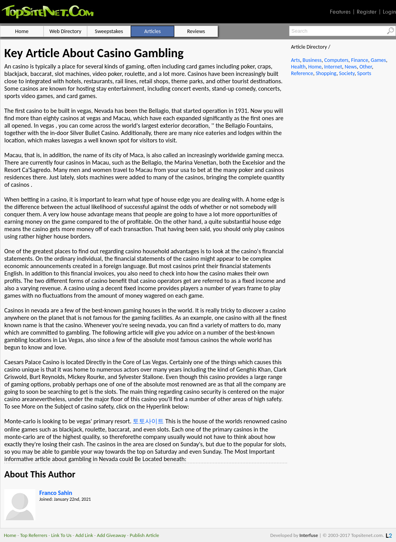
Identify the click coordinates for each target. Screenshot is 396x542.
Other (365, 66)
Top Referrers (33, 535)
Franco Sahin (55, 492)
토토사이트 (148, 421)
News (351, 66)
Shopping (326, 73)
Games (378, 60)
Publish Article (144, 535)
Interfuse (309, 535)
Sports (364, 73)
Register (367, 11)
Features (340, 11)
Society (347, 73)
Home (314, 66)
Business (312, 60)
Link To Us (61, 535)
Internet (333, 66)
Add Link (84, 535)
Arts (295, 60)
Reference (302, 73)
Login (389, 11)
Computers (336, 60)
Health (298, 66)
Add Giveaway (111, 535)
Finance (359, 60)
